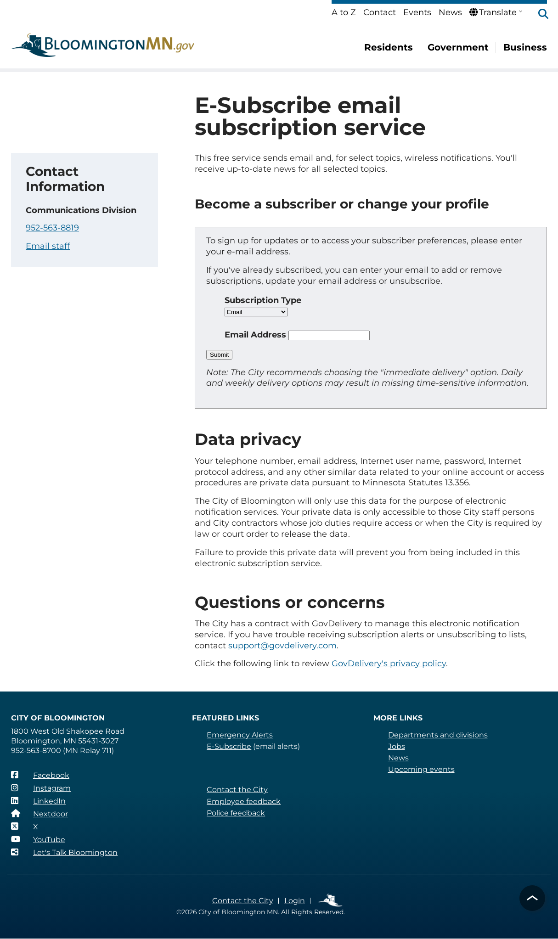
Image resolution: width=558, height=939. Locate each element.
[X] (24, 826)
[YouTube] (38, 839)
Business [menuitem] (525, 47)
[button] (539, 14)
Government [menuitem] (459, 47)
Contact (380, 12)
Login (293, 900)
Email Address (256, 335)
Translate (492, 12)
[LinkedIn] (38, 801)
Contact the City (236, 789)
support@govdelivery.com (282, 646)
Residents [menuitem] (391, 47)
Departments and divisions (437, 735)
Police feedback (236, 813)
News (450, 12)
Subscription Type (264, 300)
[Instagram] (41, 788)
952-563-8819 (52, 228)
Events (418, 12)
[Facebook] (40, 775)
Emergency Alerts (239, 735)
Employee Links (330, 901)
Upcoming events (420, 769)
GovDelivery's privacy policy (386, 663)
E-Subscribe (229, 746)
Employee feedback (243, 801)
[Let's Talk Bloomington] (64, 852)
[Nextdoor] (39, 814)
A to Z (344, 12)
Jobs (396, 746)
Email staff (47, 246)
